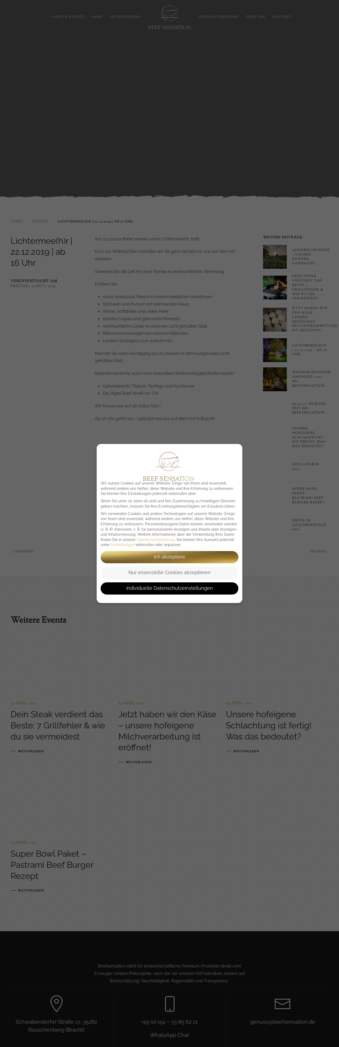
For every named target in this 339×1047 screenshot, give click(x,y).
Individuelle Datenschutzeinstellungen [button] (169, 588)
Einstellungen (122, 545)
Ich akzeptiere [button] (169, 557)
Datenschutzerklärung (156, 540)
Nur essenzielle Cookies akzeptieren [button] (169, 572)
